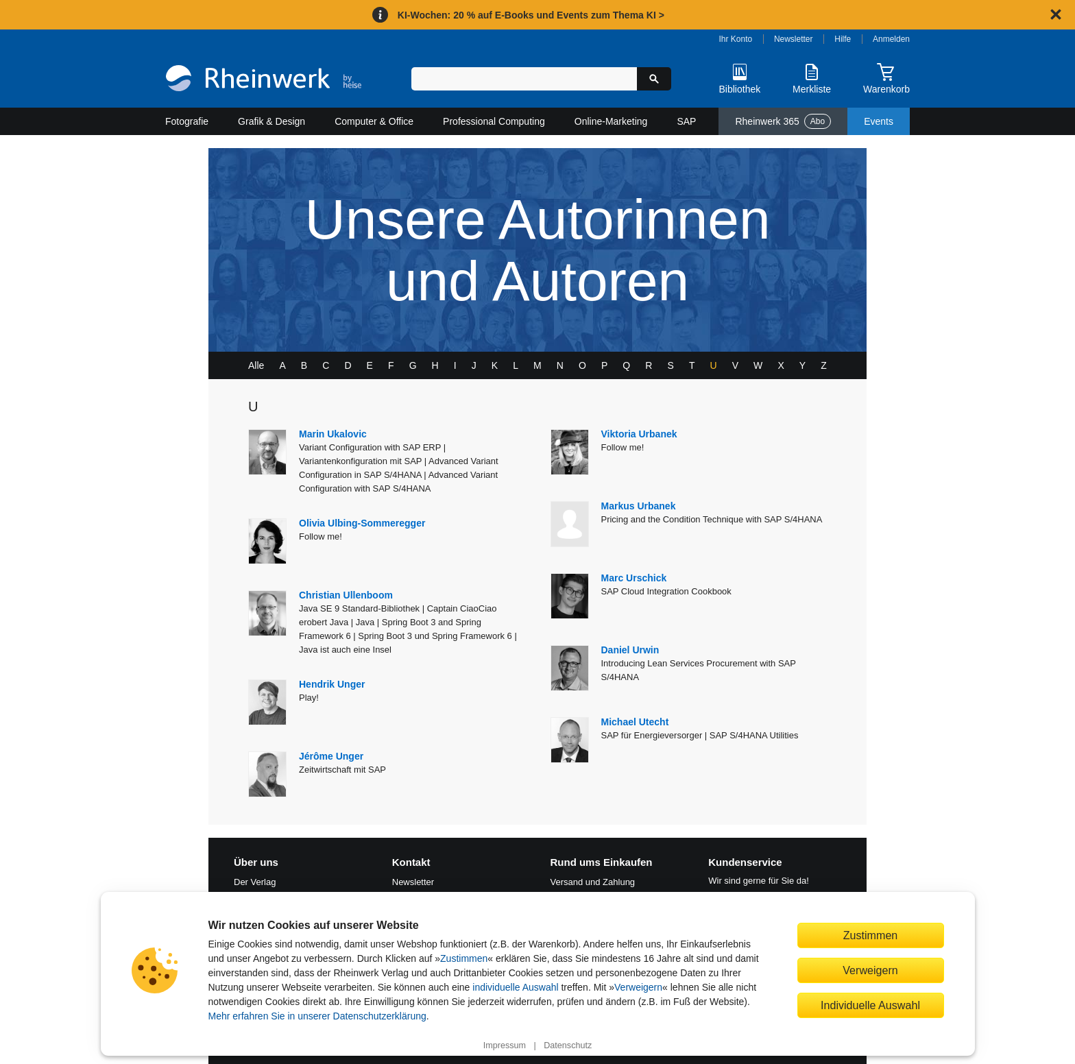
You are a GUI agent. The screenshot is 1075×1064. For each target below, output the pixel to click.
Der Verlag (255, 882)
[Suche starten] (654, 78)
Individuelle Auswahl (870, 1005)
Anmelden (891, 39)
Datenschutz (568, 1045)
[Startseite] (263, 79)
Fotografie (186, 121)
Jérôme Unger (331, 756)
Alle (256, 365)
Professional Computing (494, 121)
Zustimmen (463, 958)
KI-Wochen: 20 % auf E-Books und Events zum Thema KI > (531, 15)
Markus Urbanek (638, 505)
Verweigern (638, 987)
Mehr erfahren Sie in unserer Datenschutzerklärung (317, 1016)
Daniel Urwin (630, 649)
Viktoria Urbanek (639, 433)
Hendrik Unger (332, 684)
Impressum (504, 1045)
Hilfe (842, 39)
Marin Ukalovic (333, 433)
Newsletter (793, 39)
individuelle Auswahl (515, 987)
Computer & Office (374, 121)
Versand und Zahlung (593, 882)
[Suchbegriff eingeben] (524, 78)
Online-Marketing (611, 121)
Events (878, 121)
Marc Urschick (634, 577)
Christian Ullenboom (346, 595)
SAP (686, 121)
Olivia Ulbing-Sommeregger (362, 523)
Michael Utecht (635, 721)
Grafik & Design (271, 121)
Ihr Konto (736, 39)
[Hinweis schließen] (1055, 14)
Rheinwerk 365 (783, 121)
